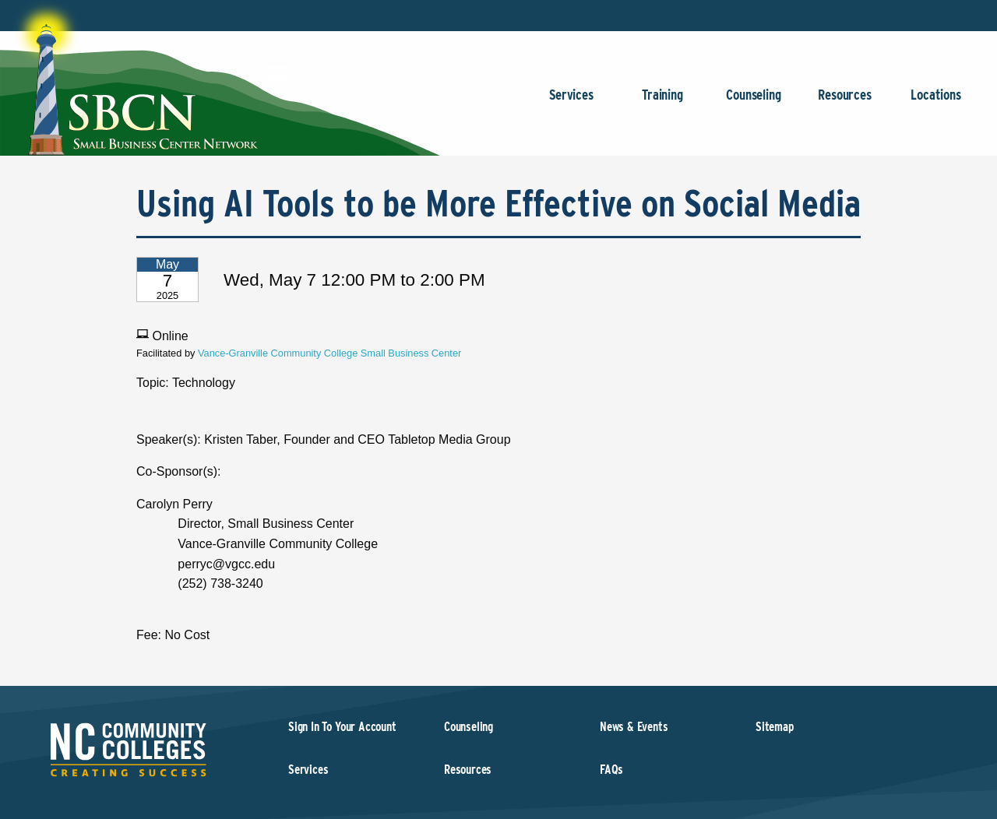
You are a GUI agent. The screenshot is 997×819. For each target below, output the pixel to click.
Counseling (753, 102)
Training (662, 102)
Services (571, 102)
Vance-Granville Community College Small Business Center (329, 353)
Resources (845, 102)
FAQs (611, 769)
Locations (936, 102)
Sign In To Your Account (342, 726)
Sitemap (775, 726)
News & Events (634, 726)
